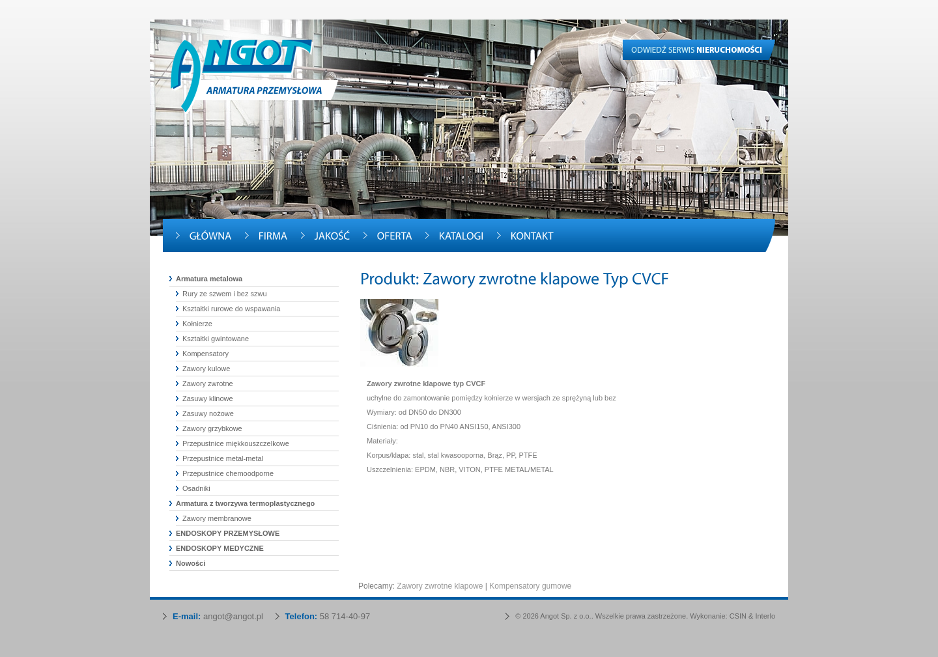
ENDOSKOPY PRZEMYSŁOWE (227, 533)
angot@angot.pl (233, 616)
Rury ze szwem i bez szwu (224, 294)
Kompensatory (205, 353)
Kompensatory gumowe (530, 586)
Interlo (765, 616)
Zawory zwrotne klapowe (440, 586)
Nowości (190, 563)
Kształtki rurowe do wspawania (231, 309)
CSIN (738, 616)
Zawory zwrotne (207, 383)
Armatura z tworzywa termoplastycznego (245, 503)
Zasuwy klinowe (207, 398)
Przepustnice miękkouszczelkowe (235, 443)
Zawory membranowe (216, 518)
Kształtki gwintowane (215, 338)
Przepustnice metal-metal (222, 458)
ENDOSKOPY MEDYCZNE (220, 548)
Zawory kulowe (206, 368)
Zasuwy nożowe (208, 413)
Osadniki (196, 488)
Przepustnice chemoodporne (228, 473)
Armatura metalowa (209, 279)
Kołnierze (197, 324)
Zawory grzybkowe (212, 428)
